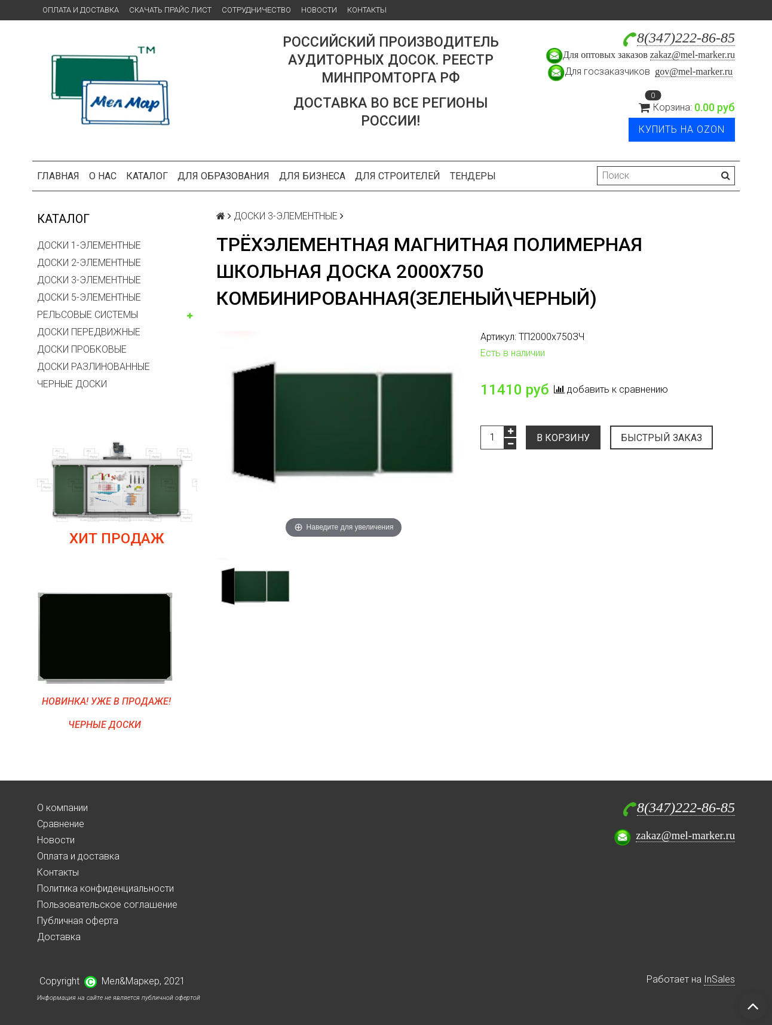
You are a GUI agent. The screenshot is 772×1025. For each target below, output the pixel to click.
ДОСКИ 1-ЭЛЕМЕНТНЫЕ (89, 245)
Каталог (147, 176)
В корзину (563, 437)
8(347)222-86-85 (686, 37)
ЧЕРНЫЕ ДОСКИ (72, 384)
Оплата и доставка (80, 9)
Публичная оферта (77, 920)
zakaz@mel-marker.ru (692, 55)
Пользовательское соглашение (107, 904)
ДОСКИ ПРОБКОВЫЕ (82, 349)
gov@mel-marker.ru (694, 71)
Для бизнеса (312, 176)
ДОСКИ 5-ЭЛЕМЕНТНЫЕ (89, 297)
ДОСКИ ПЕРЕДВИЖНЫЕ (88, 332)
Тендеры (473, 176)
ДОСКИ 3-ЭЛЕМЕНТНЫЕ (89, 280)
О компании (62, 807)
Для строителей (397, 176)
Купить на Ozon (682, 129)
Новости (319, 9)
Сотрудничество (256, 9)
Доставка (59, 937)
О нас (103, 176)
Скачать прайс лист (170, 9)
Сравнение (60, 824)
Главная (58, 176)
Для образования (223, 176)
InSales (719, 979)
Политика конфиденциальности (105, 888)
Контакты (367, 9)
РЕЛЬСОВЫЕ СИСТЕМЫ (87, 314)
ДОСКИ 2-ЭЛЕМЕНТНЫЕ (89, 262)
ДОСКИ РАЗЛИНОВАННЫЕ (93, 366)
